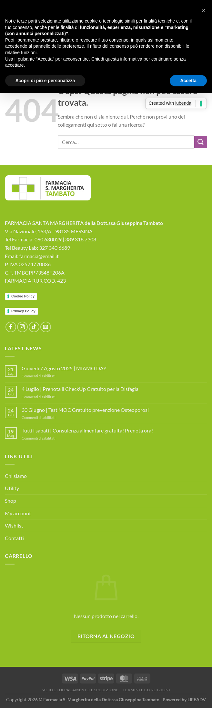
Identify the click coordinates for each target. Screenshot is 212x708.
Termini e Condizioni (146, 689)
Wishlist (14, 525)
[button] (203, 10)
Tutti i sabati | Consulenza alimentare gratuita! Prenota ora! (87, 430)
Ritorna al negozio (106, 636)
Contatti (14, 538)
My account (18, 513)
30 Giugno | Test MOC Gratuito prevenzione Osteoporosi (85, 410)
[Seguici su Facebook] (10, 327)
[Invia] (200, 142)
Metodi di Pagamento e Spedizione (80, 689)
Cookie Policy (23, 296)
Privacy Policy (23, 311)
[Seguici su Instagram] (22, 327)
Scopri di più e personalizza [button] (45, 80)
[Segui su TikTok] (34, 327)
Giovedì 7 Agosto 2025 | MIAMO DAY (64, 368)
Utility (12, 488)
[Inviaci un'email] (45, 327)
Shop (10, 501)
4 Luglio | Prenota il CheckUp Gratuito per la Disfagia (80, 389)
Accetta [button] (188, 80)
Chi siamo (16, 476)
